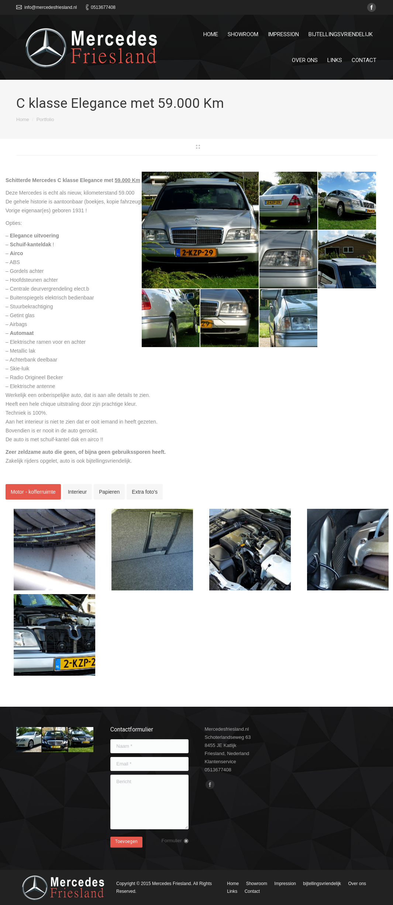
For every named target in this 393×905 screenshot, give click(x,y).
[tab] (33, 492)
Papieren (109, 492)
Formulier (172, 840)
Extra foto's (145, 492)
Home (22, 119)
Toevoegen (126, 841)
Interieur (77, 492)
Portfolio (45, 119)
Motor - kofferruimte (33, 492)
